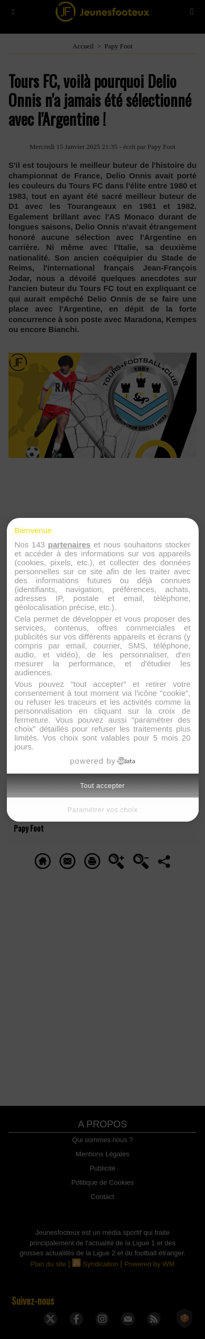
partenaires (69, 544)
